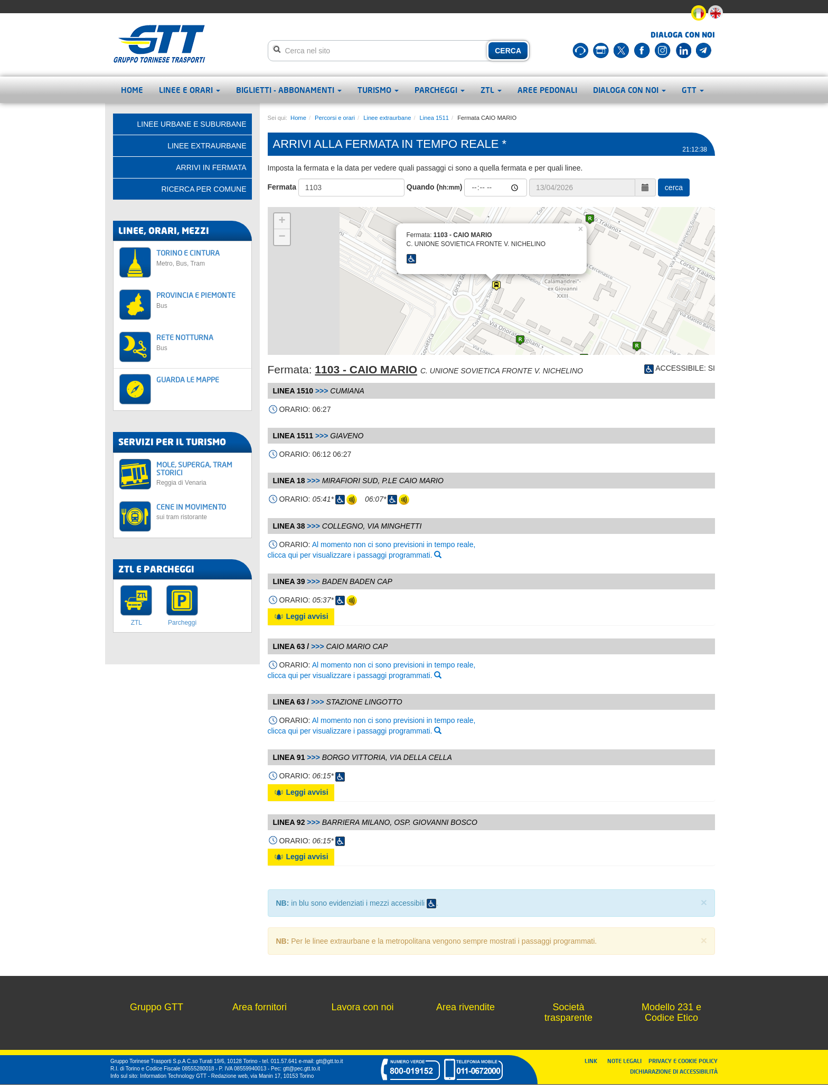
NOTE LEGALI (626, 1060)
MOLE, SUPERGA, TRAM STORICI (201, 473)
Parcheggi (440, 90)
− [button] (281, 237)
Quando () (435, 187)
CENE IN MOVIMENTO (201, 511)
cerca (674, 187)
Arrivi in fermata (211, 167)
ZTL (491, 90)
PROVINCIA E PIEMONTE (201, 299)
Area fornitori (259, 1007)
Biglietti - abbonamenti (289, 90)
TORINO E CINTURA (201, 257)
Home (132, 90)
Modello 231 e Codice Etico (671, 1012)
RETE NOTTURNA (201, 342)
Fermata (282, 187)
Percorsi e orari (335, 118)
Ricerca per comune (203, 189)
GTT (693, 90)
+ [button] (281, 221)
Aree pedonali (547, 90)
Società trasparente (568, 1012)
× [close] (704, 902)
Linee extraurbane (387, 118)
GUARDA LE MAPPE (187, 379)
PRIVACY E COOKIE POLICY (683, 1060)
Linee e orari (189, 90)
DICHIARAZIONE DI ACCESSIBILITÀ (674, 1071)
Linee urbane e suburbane (192, 124)
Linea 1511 (434, 118)
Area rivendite (465, 1007)
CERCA (508, 50)
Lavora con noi (362, 1007)
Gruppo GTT (156, 1007)
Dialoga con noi (629, 90)
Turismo (378, 90)
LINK (594, 1060)
